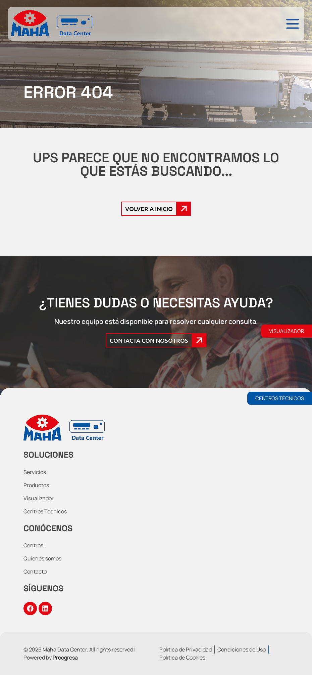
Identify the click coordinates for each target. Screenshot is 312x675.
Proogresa (65, 657)
